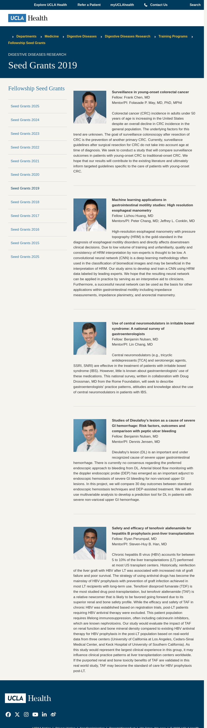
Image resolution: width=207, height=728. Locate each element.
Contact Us (158, 5)
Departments (26, 36)
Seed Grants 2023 (25, 134)
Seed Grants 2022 (25, 147)
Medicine (52, 36)
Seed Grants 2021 (25, 161)
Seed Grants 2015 (25, 243)
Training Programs (173, 36)
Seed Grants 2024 (25, 120)
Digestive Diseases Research (127, 36)
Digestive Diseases (82, 36)
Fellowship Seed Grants (26, 43)
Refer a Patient (89, 5)
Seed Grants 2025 (25, 106)
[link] (8, 714)
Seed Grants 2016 (25, 229)
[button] (51, 5)
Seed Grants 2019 (25, 188)
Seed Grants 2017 (25, 216)
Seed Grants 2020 (25, 174)
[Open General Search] (194, 5)
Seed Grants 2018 (25, 202)
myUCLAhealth (122, 5)
